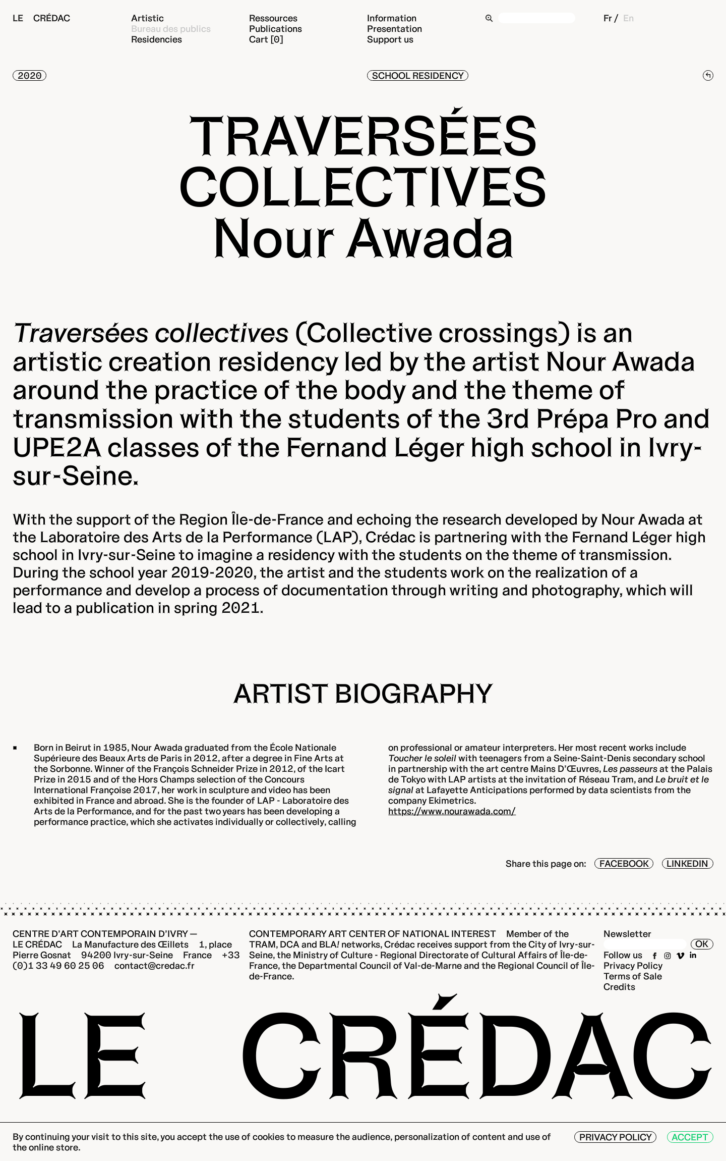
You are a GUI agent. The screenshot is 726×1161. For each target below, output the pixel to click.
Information (391, 18)
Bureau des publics (171, 28)
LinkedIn (687, 863)
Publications (275, 28)
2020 (30, 75)
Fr (607, 18)
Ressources (273, 18)
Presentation (394, 28)
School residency (418, 75)
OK (701, 943)
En (628, 18)
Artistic (147, 18)
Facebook (624, 863)
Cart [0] (266, 39)
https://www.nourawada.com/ (452, 811)
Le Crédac (41, 18)
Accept (690, 1137)
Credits (619, 986)
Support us (390, 39)
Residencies (156, 39)
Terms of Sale (632, 976)
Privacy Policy (633, 965)
